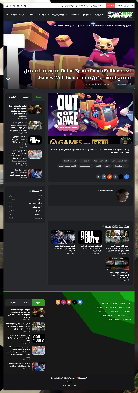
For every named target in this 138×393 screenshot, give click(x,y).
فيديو (38, 210)
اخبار (98, 166)
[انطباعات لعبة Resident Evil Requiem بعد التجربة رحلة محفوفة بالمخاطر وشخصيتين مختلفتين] (35, 109)
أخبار (107, 166)
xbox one (84, 161)
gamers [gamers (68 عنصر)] (122, 303)
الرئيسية (99, 14)
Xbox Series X (120, 166)
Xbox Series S (69, 161)
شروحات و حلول (60, 14)
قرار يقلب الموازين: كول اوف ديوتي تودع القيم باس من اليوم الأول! (91, 248)
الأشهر (26, 97)
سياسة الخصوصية (17, 14)
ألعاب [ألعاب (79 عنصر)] (99, 311)
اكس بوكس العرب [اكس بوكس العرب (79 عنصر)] (108, 315)
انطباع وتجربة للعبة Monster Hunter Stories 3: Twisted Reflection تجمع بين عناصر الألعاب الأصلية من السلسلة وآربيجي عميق (18, 157)
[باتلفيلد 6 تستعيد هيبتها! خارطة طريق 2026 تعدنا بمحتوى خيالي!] (117, 263)
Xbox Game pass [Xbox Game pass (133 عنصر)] (111, 307)
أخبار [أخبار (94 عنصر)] (106, 311)
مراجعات (44, 14)
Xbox (120, 25)
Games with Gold (119, 161)
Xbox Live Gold (100, 161)
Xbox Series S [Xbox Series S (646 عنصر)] (127, 311)
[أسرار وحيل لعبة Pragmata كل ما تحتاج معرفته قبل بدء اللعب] (35, 173)
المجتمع (87, 14)
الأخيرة (39, 97)
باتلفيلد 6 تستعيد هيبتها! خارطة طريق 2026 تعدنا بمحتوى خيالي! (119, 275)
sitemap (69, 381)
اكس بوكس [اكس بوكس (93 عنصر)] (121, 315)
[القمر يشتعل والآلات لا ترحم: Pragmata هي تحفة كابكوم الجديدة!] (63, 237)
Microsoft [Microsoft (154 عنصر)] (128, 307)
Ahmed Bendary (122, 84)
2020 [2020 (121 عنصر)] (129, 303)
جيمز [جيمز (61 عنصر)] (110, 319)
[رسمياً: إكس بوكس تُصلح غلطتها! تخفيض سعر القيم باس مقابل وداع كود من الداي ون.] (117, 237)
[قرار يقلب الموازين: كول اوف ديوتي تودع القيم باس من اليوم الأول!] (90, 237)
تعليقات (12, 97)
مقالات (76, 14)
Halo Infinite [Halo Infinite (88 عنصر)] (105, 303)
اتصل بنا (31, 14)
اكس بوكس (85, 166)
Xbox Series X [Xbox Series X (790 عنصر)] (115, 311)
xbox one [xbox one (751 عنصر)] (99, 307)
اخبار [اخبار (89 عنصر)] (129, 315)
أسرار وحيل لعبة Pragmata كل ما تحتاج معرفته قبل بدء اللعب (18, 172)
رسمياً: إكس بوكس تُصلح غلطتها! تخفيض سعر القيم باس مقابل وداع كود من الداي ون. (74, 5)
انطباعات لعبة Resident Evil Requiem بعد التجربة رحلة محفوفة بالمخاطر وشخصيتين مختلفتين (18, 111)
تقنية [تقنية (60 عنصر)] (117, 319)
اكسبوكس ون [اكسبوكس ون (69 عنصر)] (126, 319)
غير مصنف (36, 207)
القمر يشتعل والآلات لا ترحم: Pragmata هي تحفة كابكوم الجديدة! (64, 248)
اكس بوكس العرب (67, 166)
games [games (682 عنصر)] (115, 303)
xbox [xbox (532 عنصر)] (120, 307)
